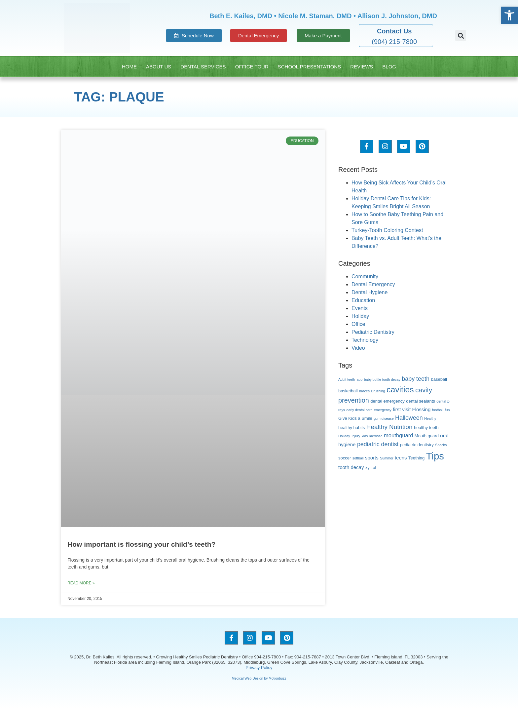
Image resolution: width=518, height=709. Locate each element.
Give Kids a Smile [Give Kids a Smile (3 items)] (355, 418)
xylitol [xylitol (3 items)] (370, 467)
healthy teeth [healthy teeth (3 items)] (426, 427)
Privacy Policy (259, 667)
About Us (158, 66)
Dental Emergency (373, 284)
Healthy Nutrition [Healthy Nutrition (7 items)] (389, 426)
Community (365, 276)
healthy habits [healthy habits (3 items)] (351, 427)
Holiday (360, 316)
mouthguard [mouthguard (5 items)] (398, 435)
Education (363, 300)
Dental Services (203, 66)
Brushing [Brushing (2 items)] (378, 391)
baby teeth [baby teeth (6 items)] (415, 378)
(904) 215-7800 (394, 41)
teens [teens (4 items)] (401, 457)
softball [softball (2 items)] (358, 458)
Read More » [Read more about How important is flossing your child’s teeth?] (81, 583)
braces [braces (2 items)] (364, 391)
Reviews (361, 66)
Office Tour (252, 66)
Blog (389, 66)
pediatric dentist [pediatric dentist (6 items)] (378, 444)
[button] (460, 35)
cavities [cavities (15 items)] (400, 389)
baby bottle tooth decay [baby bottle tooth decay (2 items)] (382, 379)
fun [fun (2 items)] (447, 410)
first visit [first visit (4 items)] (402, 409)
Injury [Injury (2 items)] (356, 436)
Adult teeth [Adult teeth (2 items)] (346, 379)
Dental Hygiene (370, 292)
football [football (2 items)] (437, 410)
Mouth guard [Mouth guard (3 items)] (427, 435)
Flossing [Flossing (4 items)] (421, 409)
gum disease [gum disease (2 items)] (383, 418)
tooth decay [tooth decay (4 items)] (351, 467)
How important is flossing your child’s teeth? (141, 544)
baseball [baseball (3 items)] (439, 379)
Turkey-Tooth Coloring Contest (387, 230)
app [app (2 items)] (359, 379)
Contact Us (394, 31)
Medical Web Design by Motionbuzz (259, 678)
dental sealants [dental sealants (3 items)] (420, 401)
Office (358, 324)
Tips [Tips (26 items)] (435, 456)
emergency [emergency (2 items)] (382, 410)
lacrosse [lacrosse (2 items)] (376, 436)
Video (358, 348)
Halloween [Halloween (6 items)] (409, 417)
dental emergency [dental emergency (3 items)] (387, 401)
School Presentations (309, 66)
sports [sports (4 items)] (372, 457)
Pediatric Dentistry (373, 332)
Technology (365, 340)
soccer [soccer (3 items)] (344, 457)
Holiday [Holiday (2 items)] (344, 436)
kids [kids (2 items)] (365, 436)
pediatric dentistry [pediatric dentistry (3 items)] (417, 444)
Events (360, 308)
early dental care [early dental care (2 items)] (360, 410)
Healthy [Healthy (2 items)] (430, 418)
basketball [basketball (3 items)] (348, 390)
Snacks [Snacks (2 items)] (441, 445)
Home (129, 66)
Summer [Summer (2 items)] (386, 458)
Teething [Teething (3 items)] (416, 457)
